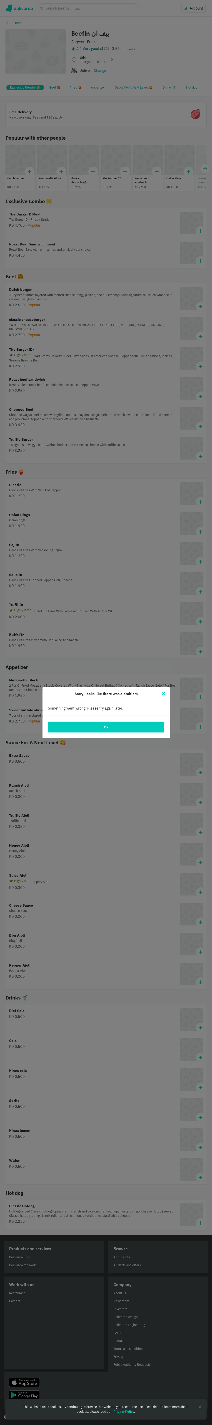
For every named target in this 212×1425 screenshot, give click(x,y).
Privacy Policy (123, 1412)
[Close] (163, 693)
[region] (106, 1409)
